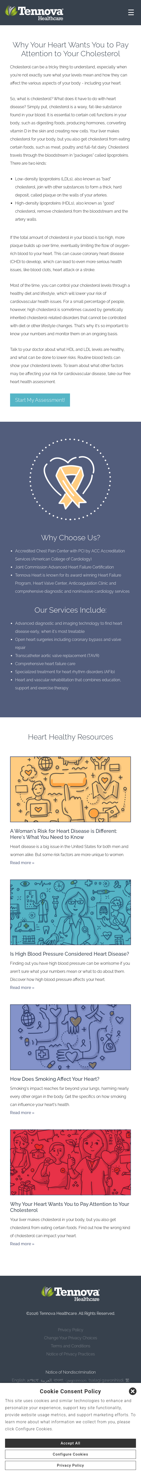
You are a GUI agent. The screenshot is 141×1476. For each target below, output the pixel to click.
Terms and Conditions (70, 1346)
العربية (46, 1380)
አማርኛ (33, 1380)
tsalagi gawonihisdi (106, 1380)
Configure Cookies (70, 1454)
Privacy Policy (70, 1329)
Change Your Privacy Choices (70, 1338)
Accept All (70, 1443)
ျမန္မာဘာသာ (76, 1380)
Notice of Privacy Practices (70, 1354)
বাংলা (58, 1380)
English (18, 1380)
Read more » (22, 862)
